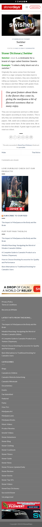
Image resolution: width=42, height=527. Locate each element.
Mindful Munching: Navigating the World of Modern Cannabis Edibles (18, 246)
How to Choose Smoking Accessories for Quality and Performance (20, 260)
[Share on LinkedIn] (31, 137)
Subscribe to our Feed (15, 216)
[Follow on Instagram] (17, 1)
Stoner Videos (7, 484)
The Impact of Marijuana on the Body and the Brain (19, 223)
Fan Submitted (7, 394)
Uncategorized (7, 497)
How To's (5, 407)
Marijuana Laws (8, 416)
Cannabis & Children (9, 373)
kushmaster (30, 48)
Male (4, 152)
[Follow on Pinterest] (24, 1)
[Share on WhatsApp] (11, 137)
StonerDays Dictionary (21, 39)
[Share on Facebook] (15, 137)
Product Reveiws (8, 428)
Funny (4, 403)
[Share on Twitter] (19, 137)
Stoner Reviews (7, 471)
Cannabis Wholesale (9, 381)
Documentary (7, 386)
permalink (22, 147)
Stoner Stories (7, 475)
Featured (5, 398)
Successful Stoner (8, 493)
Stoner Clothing (8, 446)
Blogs (4, 368)
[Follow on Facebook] (15, 1)
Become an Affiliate (9, 310)
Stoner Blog (6, 441)
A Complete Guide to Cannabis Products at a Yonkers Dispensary (19, 253)
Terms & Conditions (9, 305)
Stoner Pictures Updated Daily (13, 467)
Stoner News (7, 463)
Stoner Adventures (9, 437)
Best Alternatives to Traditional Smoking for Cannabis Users (19, 267)
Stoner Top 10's (8, 480)
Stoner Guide (7, 458)
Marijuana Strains (8, 420)
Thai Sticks (36, 152)
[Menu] (26, 7)
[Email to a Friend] (23, 137)
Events (4, 390)
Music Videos (7, 424)
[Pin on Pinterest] (27, 137)
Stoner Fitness (7, 454)
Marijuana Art (7, 411)
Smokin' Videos (7, 433)
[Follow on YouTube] (26, 1)
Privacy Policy (7, 302)
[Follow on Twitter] (20, 1)
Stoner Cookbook (8, 450)
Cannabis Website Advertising (13, 377)
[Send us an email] (22, 1)
